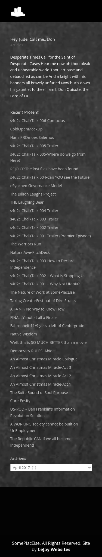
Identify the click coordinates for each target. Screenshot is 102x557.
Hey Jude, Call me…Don (32, 39)
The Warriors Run (25, 244)
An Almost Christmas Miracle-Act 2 (40, 375)
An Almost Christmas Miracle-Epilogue (44, 358)
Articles (16, 44)
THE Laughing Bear (27, 202)
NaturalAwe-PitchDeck (30, 252)
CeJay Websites (54, 549)
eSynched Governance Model (36, 185)
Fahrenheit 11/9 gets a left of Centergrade (47, 325)
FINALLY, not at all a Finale (33, 317)
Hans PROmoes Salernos (32, 137)
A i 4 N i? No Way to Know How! (38, 309)
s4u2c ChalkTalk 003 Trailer (34, 219)
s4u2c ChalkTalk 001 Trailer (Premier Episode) (50, 235)
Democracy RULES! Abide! (33, 350)
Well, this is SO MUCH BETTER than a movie (48, 342)
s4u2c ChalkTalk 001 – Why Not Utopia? (45, 283)
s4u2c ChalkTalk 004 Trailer (34, 210)
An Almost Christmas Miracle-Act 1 (40, 384)
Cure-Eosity (20, 400)
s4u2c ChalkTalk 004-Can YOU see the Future (50, 177)
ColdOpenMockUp (26, 129)
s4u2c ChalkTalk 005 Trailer (34, 145)
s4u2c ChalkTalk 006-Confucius (37, 120)
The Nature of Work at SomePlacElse (42, 292)
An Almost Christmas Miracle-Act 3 (40, 367)
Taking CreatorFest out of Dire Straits (43, 300)
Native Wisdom (23, 334)
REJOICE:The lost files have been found (44, 168)
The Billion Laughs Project (33, 194)
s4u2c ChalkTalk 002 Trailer (34, 227)
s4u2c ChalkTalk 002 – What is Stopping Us (47, 275)
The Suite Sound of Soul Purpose (39, 392)
